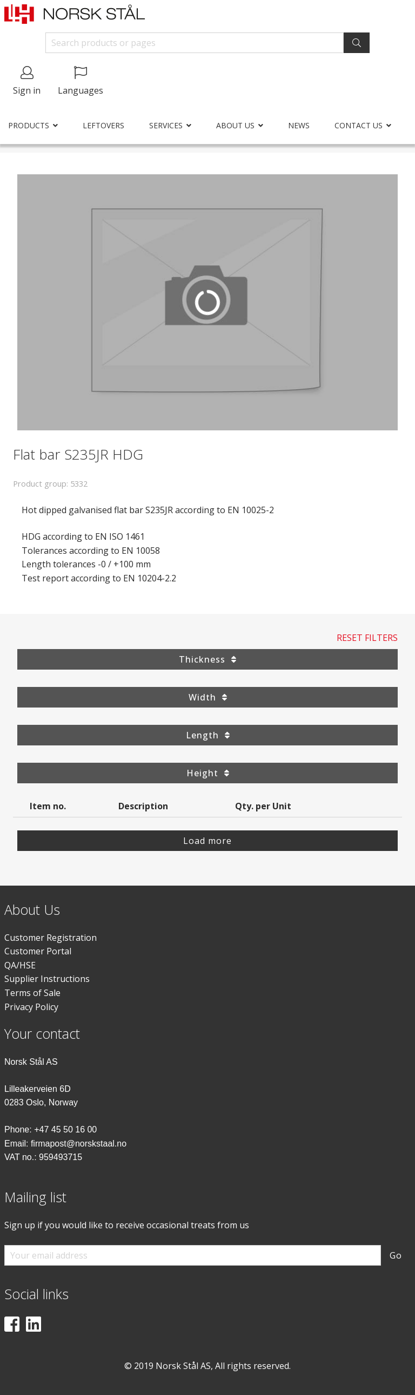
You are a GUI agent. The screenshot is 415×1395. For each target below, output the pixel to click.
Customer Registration (50, 938)
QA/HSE (20, 965)
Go (396, 1255)
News (299, 125)
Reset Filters (367, 638)
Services (166, 125)
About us (235, 125)
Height (207, 773)
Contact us (358, 125)
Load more (207, 841)
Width (208, 697)
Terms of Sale (32, 993)
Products (28, 125)
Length (208, 735)
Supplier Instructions (47, 979)
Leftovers (103, 125)
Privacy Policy (31, 1007)
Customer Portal (37, 951)
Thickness (207, 659)
